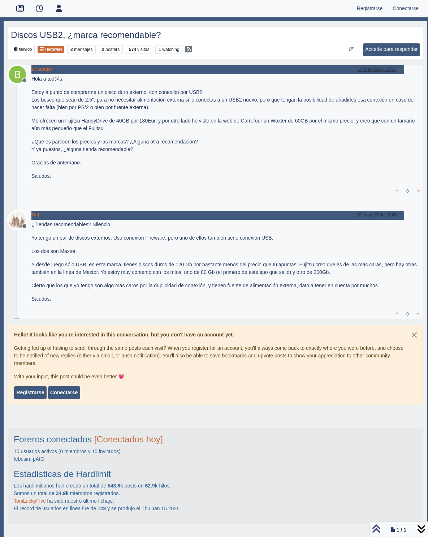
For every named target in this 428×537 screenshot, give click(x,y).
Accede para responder (391, 49)
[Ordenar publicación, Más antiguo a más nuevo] (351, 49)
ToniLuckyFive (30, 501)
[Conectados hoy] (128, 439)
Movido (23, 49)
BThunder (41, 69)
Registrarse (30, 392)
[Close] (414, 335)
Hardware (50, 49)
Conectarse (64, 392)
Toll (35, 215)
